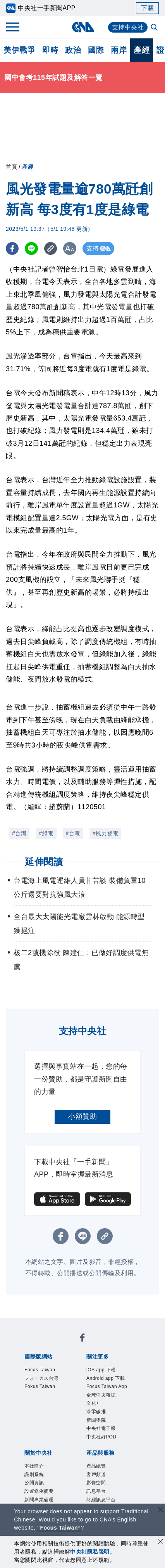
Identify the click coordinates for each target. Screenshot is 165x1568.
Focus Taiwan (39, 1369)
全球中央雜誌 (100, 1395)
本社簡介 (34, 1466)
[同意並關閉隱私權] (160, 1543)
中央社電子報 (100, 1428)
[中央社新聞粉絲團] (82, 1339)
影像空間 (96, 1482)
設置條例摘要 (38, 1491)
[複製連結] (52, 248)
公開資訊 (34, 1482)
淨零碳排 (96, 1411)
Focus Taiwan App (106, 1386)
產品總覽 (96, 1466)
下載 (147, 8)
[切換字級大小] (72, 248)
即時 (50, 50)
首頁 (11, 167)
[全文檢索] (155, 28)
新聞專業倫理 (38, 1499)
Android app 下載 (105, 1378)
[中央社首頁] (82, 27)
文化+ (92, 1403)
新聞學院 (96, 1420)
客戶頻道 (96, 1474)
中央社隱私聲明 (90, 1552)
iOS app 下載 (101, 1369)
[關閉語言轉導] (160, 1510)
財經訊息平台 (100, 1499)
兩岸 (119, 50)
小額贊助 (82, 1116)
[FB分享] (12, 248)
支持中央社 (128, 27)
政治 (73, 50)
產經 (142, 50)
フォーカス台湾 (41, 1378)
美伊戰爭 (19, 50)
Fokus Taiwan (39, 1386)
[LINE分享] (32, 248)
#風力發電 (105, 833)
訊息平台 (96, 1491)
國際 (96, 50)
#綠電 (46, 833)
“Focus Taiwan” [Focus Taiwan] (59, 1528)
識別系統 (34, 1474)
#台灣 (19, 833)
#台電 (73, 833)
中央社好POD (101, 1437)
